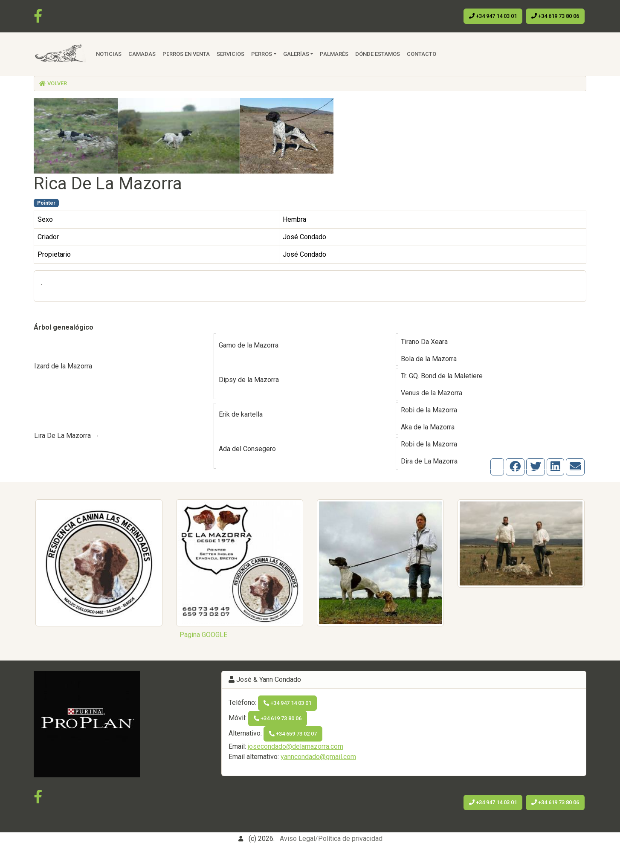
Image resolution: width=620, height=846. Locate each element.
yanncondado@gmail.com (318, 757)
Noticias (109, 54)
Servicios (230, 54)
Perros (261, 54)
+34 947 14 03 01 (493, 16)
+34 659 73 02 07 (293, 733)
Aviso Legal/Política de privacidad (331, 838)
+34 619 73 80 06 (555, 16)
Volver (53, 83)
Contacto (421, 54)
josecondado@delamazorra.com (295, 746)
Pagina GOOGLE (203, 635)
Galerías (296, 54)
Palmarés (334, 54)
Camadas (142, 54)
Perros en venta (186, 54)
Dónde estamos (377, 54)
